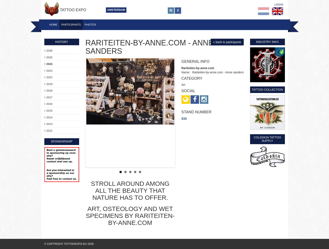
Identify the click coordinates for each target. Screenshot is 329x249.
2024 (49, 64)
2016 (49, 103)
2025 (49, 57)
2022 (49, 77)
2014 (49, 117)
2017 (49, 97)
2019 (49, 84)
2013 (49, 124)
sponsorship (62, 141)
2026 (49, 50)
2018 (49, 90)
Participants (71, 24)
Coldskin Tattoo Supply (267, 139)
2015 (49, 110)
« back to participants (227, 42)
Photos (90, 24)
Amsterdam (116, 9)
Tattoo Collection (267, 89)
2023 (49, 70)
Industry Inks (267, 42)
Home (53, 24)
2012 (49, 130)
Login (279, 4)
